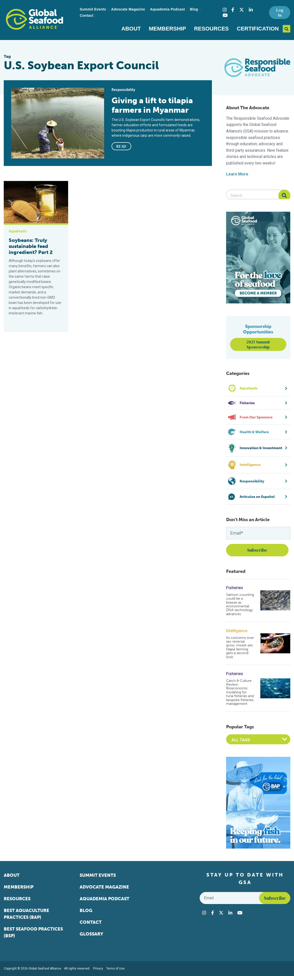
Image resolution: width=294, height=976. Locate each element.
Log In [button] (279, 12)
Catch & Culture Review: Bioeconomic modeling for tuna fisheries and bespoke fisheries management (240, 692)
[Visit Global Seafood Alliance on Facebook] (233, 9)
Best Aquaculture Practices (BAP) (26, 914)
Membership (167, 28)
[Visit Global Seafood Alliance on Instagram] (224, 9)
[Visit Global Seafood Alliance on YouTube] (225, 15)
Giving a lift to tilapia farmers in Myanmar (152, 105)
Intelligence (236, 630)
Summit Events (93, 9)
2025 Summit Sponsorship (258, 344)
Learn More (237, 174)
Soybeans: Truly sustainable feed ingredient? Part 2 (31, 246)
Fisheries (234, 587)
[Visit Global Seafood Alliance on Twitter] (241, 9)
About (131, 28)
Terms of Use (115, 968)
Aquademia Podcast (167, 9)
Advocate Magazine (128, 9)
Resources (211, 28)
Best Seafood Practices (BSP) (33, 932)
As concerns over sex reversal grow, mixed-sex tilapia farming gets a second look (240, 647)
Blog (194, 9)
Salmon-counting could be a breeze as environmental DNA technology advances (240, 604)
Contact (87, 15)
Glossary (91, 934)
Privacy (98, 968)
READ (121, 146)
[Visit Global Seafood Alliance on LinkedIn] (250, 9)
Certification (258, 28)
